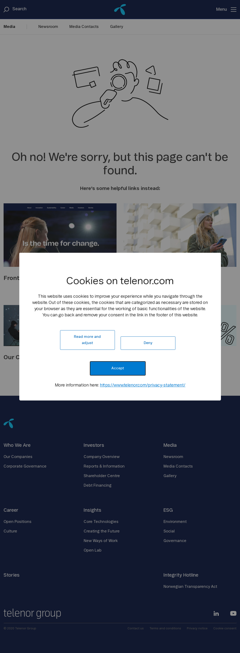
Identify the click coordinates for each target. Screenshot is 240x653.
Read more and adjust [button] (87, 340)
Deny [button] (148, 343)
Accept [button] (117, 368)
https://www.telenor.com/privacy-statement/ (142, 385)
